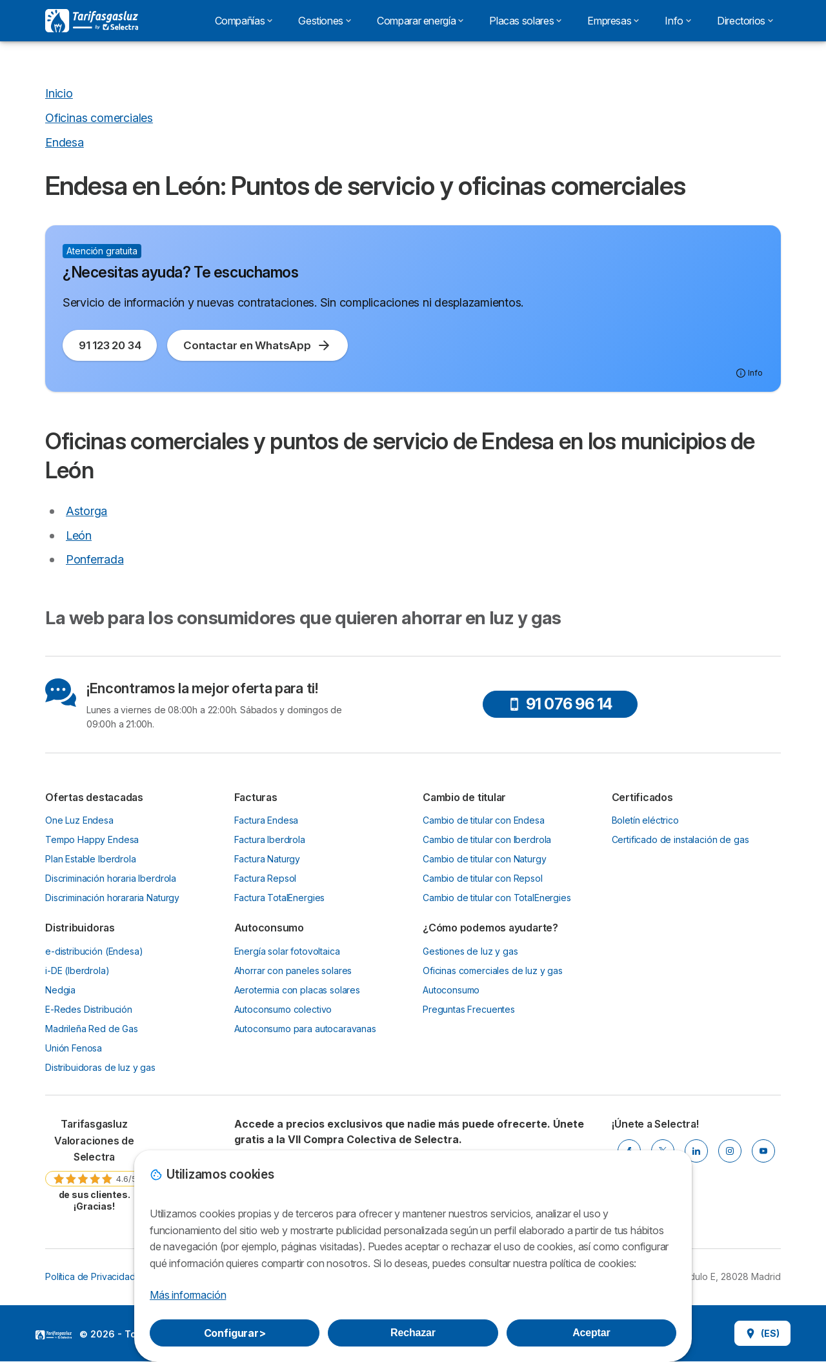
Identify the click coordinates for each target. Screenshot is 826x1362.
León (79, 535)
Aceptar (591, 1332)
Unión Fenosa (73, 1047)
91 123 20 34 (110, 345)
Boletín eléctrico (645, 820)
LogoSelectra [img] (53, 1334)
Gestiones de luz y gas (470, 951)
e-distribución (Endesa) (94, 951)
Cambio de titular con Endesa (484, 820)
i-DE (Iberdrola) (77, 970)
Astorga (86, 511)
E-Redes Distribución (88, 1009)
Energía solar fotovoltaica (287, 951)
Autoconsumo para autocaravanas (305, 1028)
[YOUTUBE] (763, 1151)
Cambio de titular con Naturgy (485, 858)
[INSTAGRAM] (729, 1151)
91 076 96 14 (560, 704)
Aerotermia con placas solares (297, 989)
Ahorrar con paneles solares (293, 970)
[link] (94, 1164)
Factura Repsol (265, 878)
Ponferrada (94, 559)
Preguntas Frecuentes (469, 1009)
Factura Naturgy (267, 858)
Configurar (235, 1333)
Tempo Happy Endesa (92, 839)
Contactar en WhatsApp (257, 345)
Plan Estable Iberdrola (90, 858)
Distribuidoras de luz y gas (100, 1067)
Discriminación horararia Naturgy (112, 897)
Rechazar (413, 1332)
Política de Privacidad (90, 1276)
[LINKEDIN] (696, 1151)
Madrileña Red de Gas (91, 1028)
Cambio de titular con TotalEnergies (497, 897)
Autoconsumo (451, 989)
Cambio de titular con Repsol (483, 878)
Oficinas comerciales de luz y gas (493, 970)
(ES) (762, 1333)
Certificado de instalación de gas (680, 839)
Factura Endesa (266, 820)
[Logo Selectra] (91, 20)
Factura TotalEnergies (279, 897)
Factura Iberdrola (269, 839)
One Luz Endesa (79, 820)
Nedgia (60, 989)
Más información (188, 1294)
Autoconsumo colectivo (283, 1009)
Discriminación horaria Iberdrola (110, 878)
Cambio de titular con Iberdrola (487, 839)
